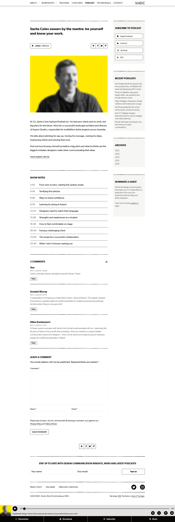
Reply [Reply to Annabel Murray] (33, 309)
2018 (117, 164)
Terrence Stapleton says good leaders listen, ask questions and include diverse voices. (127, 95)
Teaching (64, 3)
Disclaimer (50, 487)
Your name (36, 471)
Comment (35, 368)
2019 (117, 161)
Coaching (77, 3)
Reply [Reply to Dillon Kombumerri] (33, 343)
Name (33, 409)
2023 (117, 157)
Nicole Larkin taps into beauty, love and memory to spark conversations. (128, 124)
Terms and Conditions (68, 487)
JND (119, 496)
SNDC (140, 3)
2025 (117, 151)
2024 (117, 154)
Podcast (89, 3)
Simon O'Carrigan (137, 496)
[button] (22, 519)
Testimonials (104, 3)
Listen (40, 46)
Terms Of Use (51, 424)
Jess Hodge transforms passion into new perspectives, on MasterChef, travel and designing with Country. (128, 86)
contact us (134, 203)
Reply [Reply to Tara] (33, 279)
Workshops (48, 3)
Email (75, 409)
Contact (118, 3)
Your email (82, 471)
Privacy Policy (36, 424)
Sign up (133, 471)
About (33, 3)
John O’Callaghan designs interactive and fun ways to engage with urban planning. (128, 116)
